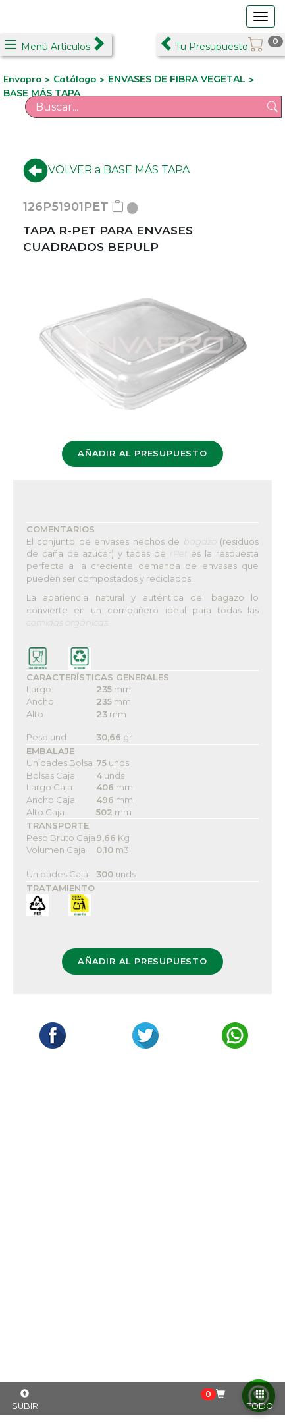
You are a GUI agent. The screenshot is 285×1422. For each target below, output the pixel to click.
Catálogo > (80, 79)
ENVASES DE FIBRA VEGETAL (177, 79)
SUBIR (25, 1400)
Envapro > (28, 79)
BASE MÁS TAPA (41, 93)
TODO (260, 1400)
